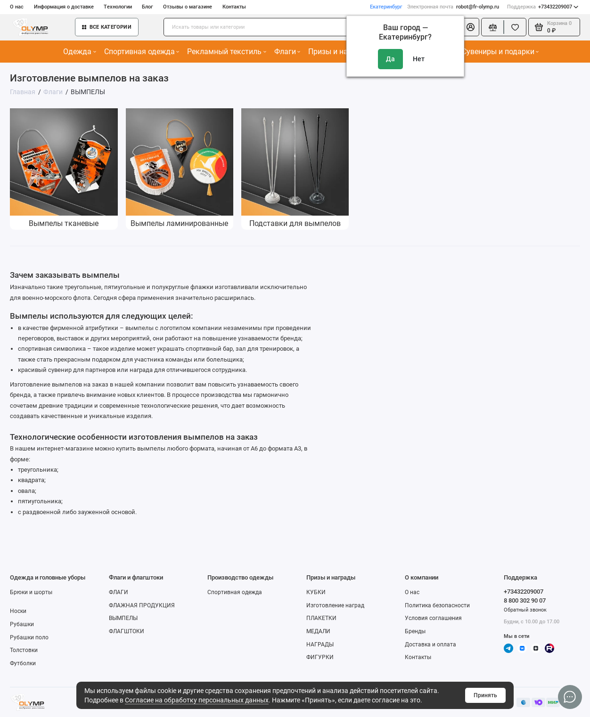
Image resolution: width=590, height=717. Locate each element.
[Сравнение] (492, 27)
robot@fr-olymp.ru (453, 7)
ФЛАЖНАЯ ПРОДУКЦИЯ (142, 605)
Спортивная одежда (141, 51)
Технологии (118, 7)
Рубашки (22, 624)
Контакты (234, 7)
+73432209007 (543, 7)
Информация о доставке (64, 7)
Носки (18, 611)
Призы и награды (341, 51)
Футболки (23, 663)
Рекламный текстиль (226, 51)
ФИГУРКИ (320, 657)
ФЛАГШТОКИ (126, 631)
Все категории (106, 27)
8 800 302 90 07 (525, 600)
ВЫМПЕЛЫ (123, 618)
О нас (17, 7)
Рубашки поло (29, 637)
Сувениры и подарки (500, 51)
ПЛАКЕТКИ (321, 618)
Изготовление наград (335, 605)
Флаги (287, 51)
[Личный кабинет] (470, 27)
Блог (147, 7)
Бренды (415, 631)
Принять (485, 695)
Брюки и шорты (31, 592)
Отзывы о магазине (187, 7)
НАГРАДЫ (320, 644)
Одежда (79, 51)
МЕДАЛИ (318, 631)
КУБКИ (316, 592)
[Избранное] (515, 27)
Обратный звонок (525, 610)
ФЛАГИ (118, 592)
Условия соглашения (433, 618)
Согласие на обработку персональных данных (197, 700)
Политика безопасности (437, 605)
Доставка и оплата (430, 644)
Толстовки (24, 650)
